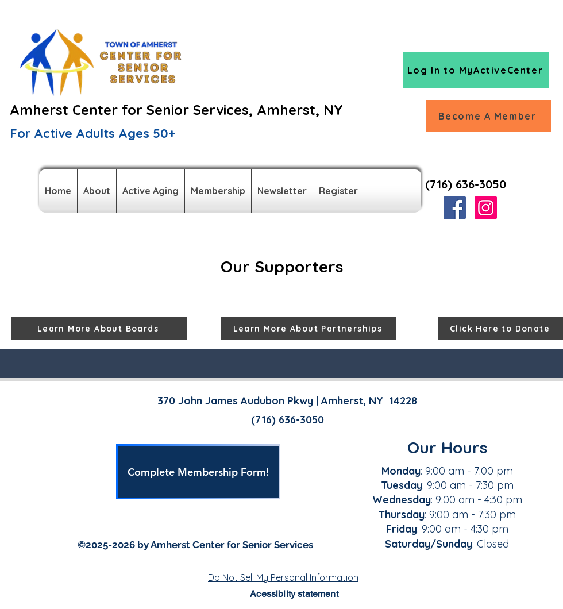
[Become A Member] (488, 116)
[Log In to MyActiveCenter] (476, 70)
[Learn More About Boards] (99, 328)
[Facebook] (455, 207)
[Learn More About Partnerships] (308, 328)
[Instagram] (486, 207)
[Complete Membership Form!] (198, 471)
